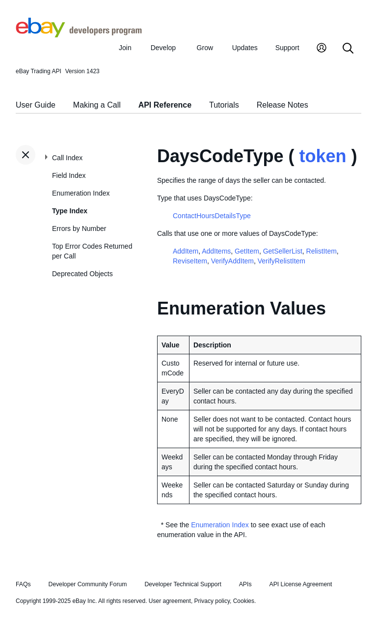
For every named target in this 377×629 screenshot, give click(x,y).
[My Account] (321, 49)
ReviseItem (190, 261)
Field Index (68, 175)
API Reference (165, 105)
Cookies (243, 601)
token (322, 156)
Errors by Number (79, 228)
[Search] (348, 49)
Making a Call (97, 105)
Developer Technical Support (182, 584)
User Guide (35, 105)
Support (287, 48)
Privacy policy (212, 601)
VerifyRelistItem (281, 261)
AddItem (185, 251)
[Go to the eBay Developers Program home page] (79, 35)
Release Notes (282, 105)
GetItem (247, 251)
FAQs (23, 584)
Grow (205, 48)
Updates (245, 48)
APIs (245, 584)
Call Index (67, 158)
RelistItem (321, 251)
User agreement (170, 601)
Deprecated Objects (82, 274)
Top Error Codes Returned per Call (92, 251)
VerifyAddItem (232, 261)
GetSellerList (282, 251)
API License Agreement (300, 584)
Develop (163, 48)
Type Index (69, 211)
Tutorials (224, 105)
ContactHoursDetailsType (212, 216)
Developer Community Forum (88, 584)
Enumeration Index (81, 193)
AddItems (216, 251)
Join (125, 48)
